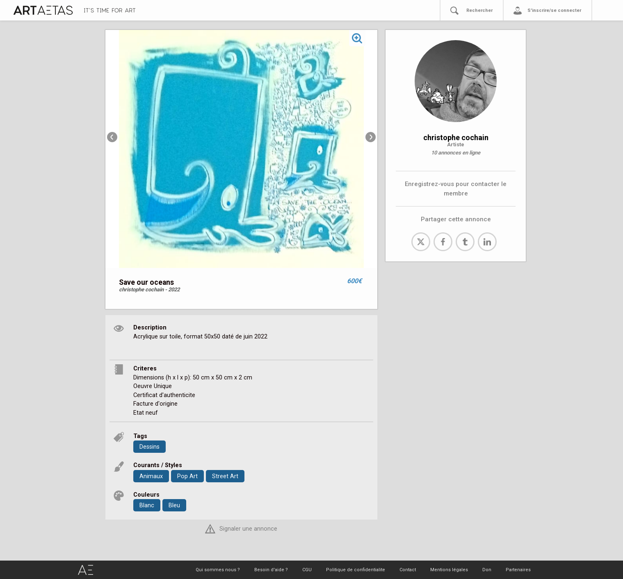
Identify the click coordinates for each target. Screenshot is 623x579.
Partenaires (518, 569)
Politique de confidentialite (355, 569)
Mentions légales (449, 569)
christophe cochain (455, 137)
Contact (407, 569)
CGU (307, 569)
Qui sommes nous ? (218, 569)
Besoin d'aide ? (271, 569)
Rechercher (479, 10)
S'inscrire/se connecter (554, 10)
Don (486, 569)
